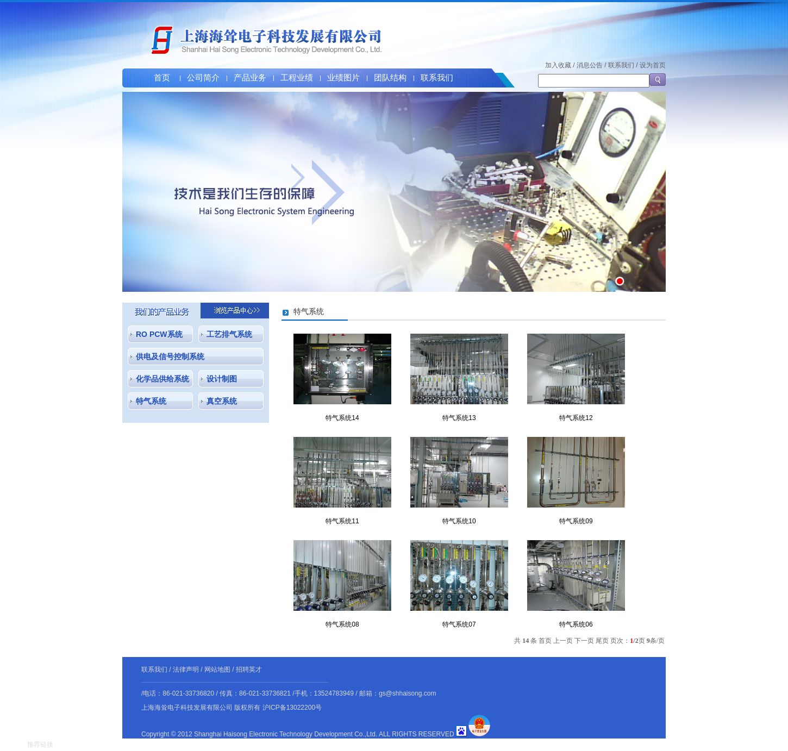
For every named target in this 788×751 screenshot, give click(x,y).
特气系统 (151, 401)
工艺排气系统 (229, 334)
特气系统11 (342, 521)
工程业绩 (296, 77)
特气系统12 (575, 418)
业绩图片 (343, 77)
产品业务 (250, 77)
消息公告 (590, 65)
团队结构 (390, 77)
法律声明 (186, 669)
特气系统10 (459, 521)
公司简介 (203, 77)
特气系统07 (459, 624)
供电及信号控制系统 (170, 356)
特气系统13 (459, 418)
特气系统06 (575, 624)
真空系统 (222, 401)
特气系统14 (342, 418)
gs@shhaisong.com (407, 693)
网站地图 (217, 669)
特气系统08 (342, 624)
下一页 (584, 640)
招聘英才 (249, 669)
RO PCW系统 (159, 334)
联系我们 (437, 77)
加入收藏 (558, 65)
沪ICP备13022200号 (292, 707)
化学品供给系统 (162, 378)
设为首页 (653, 65)
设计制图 (222, 378)
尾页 (602, 640)
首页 (162, 77)
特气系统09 (575, 521)
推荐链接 (40, 744)
